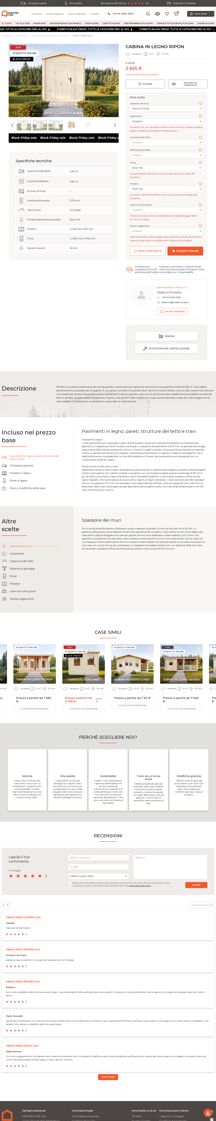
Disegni (169, 336)
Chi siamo (37, 14)
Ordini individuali (54, 14)
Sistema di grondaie (166, 150)
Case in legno (92, 23)
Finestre (166, 184)
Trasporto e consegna (171, 1116)
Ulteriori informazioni (34, 709)
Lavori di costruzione (166, 205)
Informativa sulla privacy (140, 886)
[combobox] (98, 876)
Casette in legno (111, 23)
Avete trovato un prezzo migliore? (142, 74)
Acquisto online (187, 251)
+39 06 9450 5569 (123, 13)
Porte (166, 162)
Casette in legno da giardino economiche (50, 35)
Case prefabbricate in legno (138, 23)
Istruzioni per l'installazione (169, 348)
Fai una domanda (175, 311)
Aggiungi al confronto (190, 84)
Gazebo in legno (205, 23)
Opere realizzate (77, 14)
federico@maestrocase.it (175, 302)
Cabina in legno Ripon (82, 35)
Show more (108, 1077)
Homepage (7, 35)
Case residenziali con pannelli (65, 23)
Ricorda (147, 84)
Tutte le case (23, 23)
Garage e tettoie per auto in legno (175, 23)
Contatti (94, 14)
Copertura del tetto (166, 137)
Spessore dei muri (166, 103)
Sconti (8, 23)
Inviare (196, 885)
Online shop (39, 23)
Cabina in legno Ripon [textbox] (82, 876)
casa (23, 917)
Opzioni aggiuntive (166, 226)
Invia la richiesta (149, 251)
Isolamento (166, 116)
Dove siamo (201, 14)
